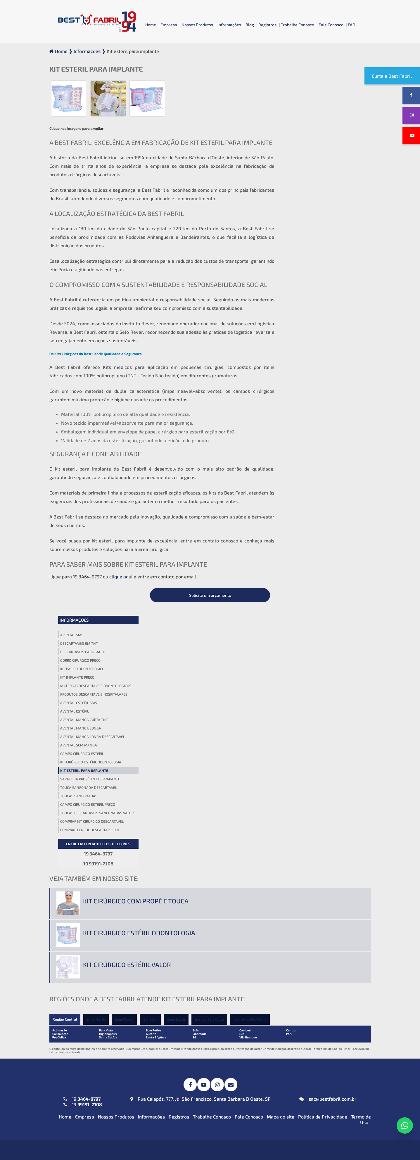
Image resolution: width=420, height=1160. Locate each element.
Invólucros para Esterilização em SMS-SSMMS (202, 943)
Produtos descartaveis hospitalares (318, 188)
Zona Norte (96, 736)
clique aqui (120, 576)
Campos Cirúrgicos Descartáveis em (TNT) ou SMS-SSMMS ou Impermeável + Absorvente (209, 927)
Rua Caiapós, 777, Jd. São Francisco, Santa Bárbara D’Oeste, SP (200, 814)
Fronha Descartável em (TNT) (192, 1062)
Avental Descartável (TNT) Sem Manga (95, 945)
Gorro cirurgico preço (305, 154)
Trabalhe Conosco (297, 24)
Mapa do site (280, 832)
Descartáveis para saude (308, 146)
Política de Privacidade (322, 832)
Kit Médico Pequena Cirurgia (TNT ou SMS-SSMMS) (206, 988)
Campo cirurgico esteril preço (312, 298)
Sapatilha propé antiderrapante (315, 273)
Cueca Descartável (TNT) (295, 1082)
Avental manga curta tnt (309, 213)
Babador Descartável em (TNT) (194, 1052)
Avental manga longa (305, 222)
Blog (250, 24)
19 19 (82, 817)
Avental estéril (299, 205)
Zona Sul (151, 736)
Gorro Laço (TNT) (286, 914)
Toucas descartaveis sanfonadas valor (322, 307)
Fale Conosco (331, 24)
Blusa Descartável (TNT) (294, 1052)
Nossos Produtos (197, 24)
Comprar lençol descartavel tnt (315, 323)
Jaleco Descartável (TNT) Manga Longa (96, 996)
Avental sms (296, 129)
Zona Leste (178, 736)
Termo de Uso (361, 835)
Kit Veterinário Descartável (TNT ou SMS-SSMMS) (205, 1019)
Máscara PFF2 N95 (74, 1052)
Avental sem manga (303, 239)
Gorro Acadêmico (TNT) (293, 904)
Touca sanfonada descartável (313, 281)
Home (150, 24)
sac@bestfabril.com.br (328, 814)
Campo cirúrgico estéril (307, 247)
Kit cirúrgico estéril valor (127, 681)
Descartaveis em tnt (304, 137)
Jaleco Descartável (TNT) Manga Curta (95, 986)
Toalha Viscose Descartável (190, 956)
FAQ (351, 24)
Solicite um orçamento (323, 89)
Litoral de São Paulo (252, 736)
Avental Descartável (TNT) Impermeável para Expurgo (103, 906)
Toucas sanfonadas (303, 290)
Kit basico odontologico (307, 162)
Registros (267, 24)
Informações (229, 24)
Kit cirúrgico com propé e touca (136, 617)
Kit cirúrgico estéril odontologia (315, 256)
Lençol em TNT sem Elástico (298, 996)
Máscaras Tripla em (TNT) (81, 1062)
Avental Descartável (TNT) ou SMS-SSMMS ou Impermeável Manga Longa (100, 932)
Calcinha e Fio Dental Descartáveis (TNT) (312, 1072)
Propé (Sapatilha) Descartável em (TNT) (311, 1092)
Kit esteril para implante (309, 264)
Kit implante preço (302, 171)
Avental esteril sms (303, 196)
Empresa (168, 24)
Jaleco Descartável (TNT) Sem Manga (94, 1006)
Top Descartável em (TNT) (296, 1102)
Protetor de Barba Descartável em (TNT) (204, 1072)
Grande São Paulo (211, 736)
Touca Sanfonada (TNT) (292, 923)
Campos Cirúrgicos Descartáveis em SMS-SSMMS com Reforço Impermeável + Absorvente (205, 909)
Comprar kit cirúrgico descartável (317, 315)
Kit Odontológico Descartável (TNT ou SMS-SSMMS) (207, 1004)
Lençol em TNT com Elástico (298, 986)
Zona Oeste (125, 736)
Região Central (65, 736)
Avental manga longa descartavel (317, 230)
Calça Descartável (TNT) (294, 1062)
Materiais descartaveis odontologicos (320, 179)
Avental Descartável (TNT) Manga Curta (97, 919)
